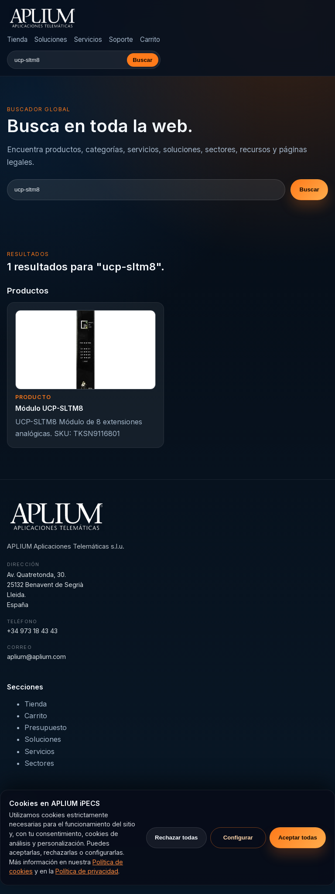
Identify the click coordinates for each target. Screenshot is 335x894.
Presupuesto (45, 727)
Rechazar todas (176, 837)
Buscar (142, 60)
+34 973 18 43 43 (32, 631)
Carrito (150, 39)
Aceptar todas (297, 837)
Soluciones (50, 39)
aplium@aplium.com (36, 656)
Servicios (88, 39)
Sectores (39, 763)
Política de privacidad (86, 871)
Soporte (121, 39)
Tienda (17, 39)
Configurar (238, 837)
